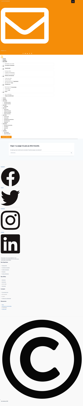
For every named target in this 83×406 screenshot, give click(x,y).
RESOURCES (5, 124)
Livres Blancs (6, 126)
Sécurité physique (7, 120)
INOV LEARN (5, 101)
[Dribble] (29, 53)
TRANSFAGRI (6, 106)
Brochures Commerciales (8, 125)
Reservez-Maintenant (6, 136)
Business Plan (6, 109)
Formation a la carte (7, 102)
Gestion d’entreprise (7, 113)
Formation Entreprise (7, 103)
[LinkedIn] (27, 53)
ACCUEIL (4, 97)
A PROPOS (4, 99)
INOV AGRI (5, 105)
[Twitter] (25, 53)
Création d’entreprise (7, 110)
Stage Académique (7, 133)
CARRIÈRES (5, 131)
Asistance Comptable (7, 112)
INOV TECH (5, 115)
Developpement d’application (9, 119)
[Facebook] (23, 53)
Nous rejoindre (6, 132)
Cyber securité (6, 116)
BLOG (5, 129)
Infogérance (6, 122)
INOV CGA (5, 108)
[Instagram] (31, 53)
